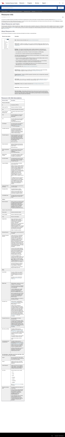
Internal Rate (13, 27)
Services (37, 3)
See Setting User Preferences (37, 70)
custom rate (13, 278)
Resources (22, 3)
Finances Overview (6, 28)
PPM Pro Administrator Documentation (16, 11)
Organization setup (27, 11)
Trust (52, 435)
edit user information (58, 19)
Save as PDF (62, 17)
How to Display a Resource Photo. (38, 83)
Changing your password (20, 75)
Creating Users (17, 45)
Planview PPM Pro (5, 11)
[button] (60, 3)
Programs (29, 3)
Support (44, 3)
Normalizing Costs (14, 325)
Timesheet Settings (14, 302)
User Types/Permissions (16, 384)
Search (61, 7)
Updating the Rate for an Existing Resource (30, 66)
